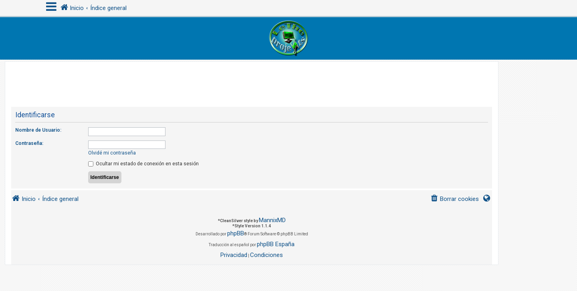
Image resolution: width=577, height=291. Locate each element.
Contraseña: (29, 143)
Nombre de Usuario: (38, 130)
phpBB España (276, 244)
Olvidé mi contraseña (112, 153)
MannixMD (272, 220)
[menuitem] (454, 199)
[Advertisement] (251, 80)
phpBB (235, 233)
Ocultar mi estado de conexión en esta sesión (143, 164)
